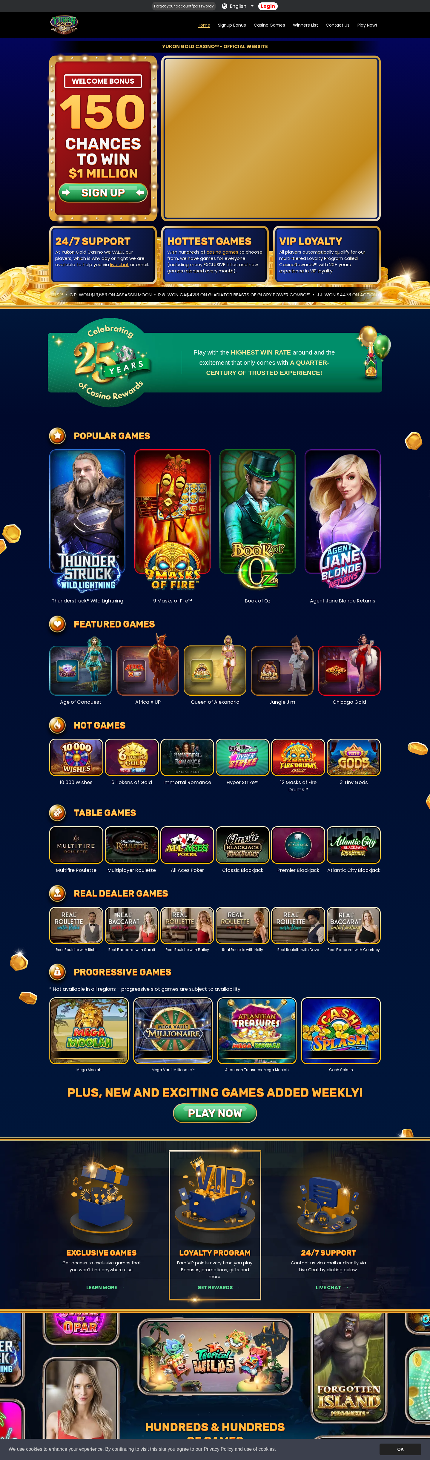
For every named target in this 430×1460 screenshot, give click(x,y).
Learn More (101, 1287)
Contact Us (338, 25)
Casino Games (269, 25)
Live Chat (328, 1287)
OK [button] (400, 1449)
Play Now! (367, 25)
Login (268, 6)
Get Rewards (215, 1287)
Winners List (305, 25)
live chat (119, 264)
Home (204, 25)
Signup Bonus (232, 25)
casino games (222, 252)
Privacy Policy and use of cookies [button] (239, 1449)
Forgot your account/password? (184, 6)
